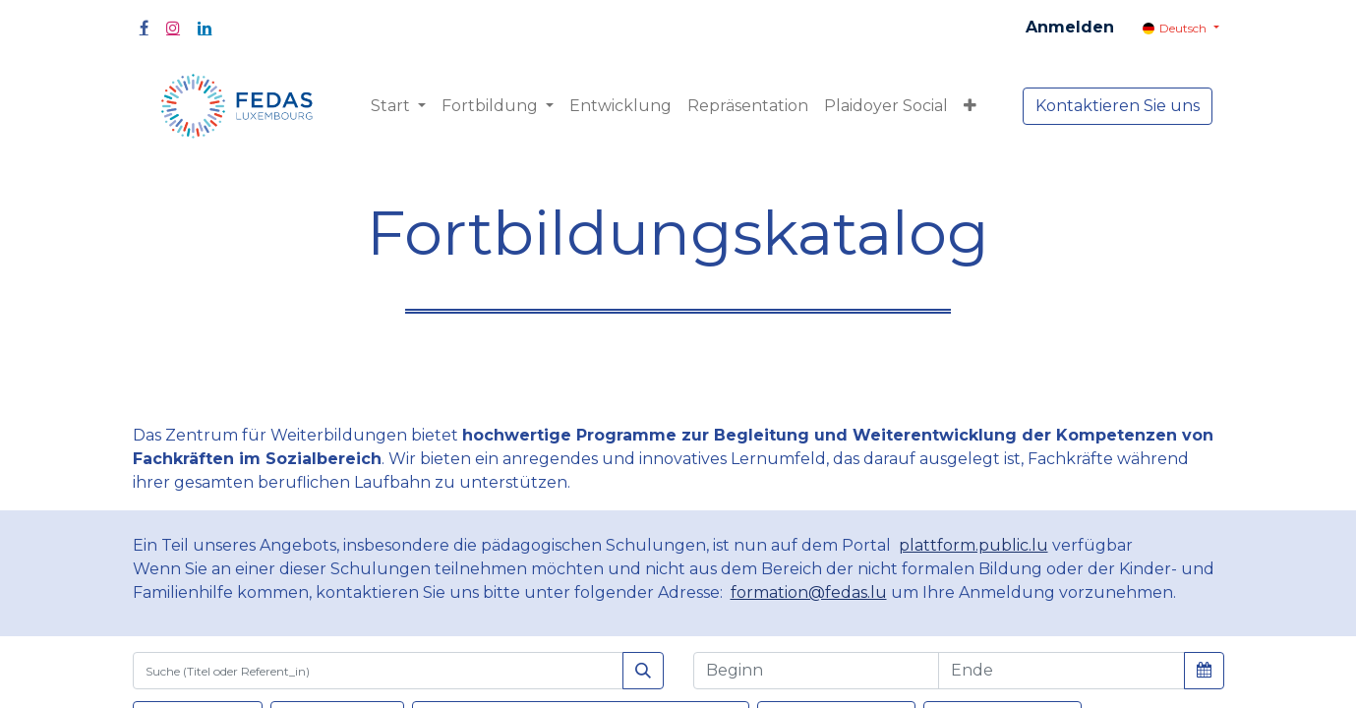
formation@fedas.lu (809, 592)
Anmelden (1070, 27)
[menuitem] (620, 106)
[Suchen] (643, 670)
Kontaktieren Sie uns (1117, 105)
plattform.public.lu (973, 545)
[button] (970, 106)
